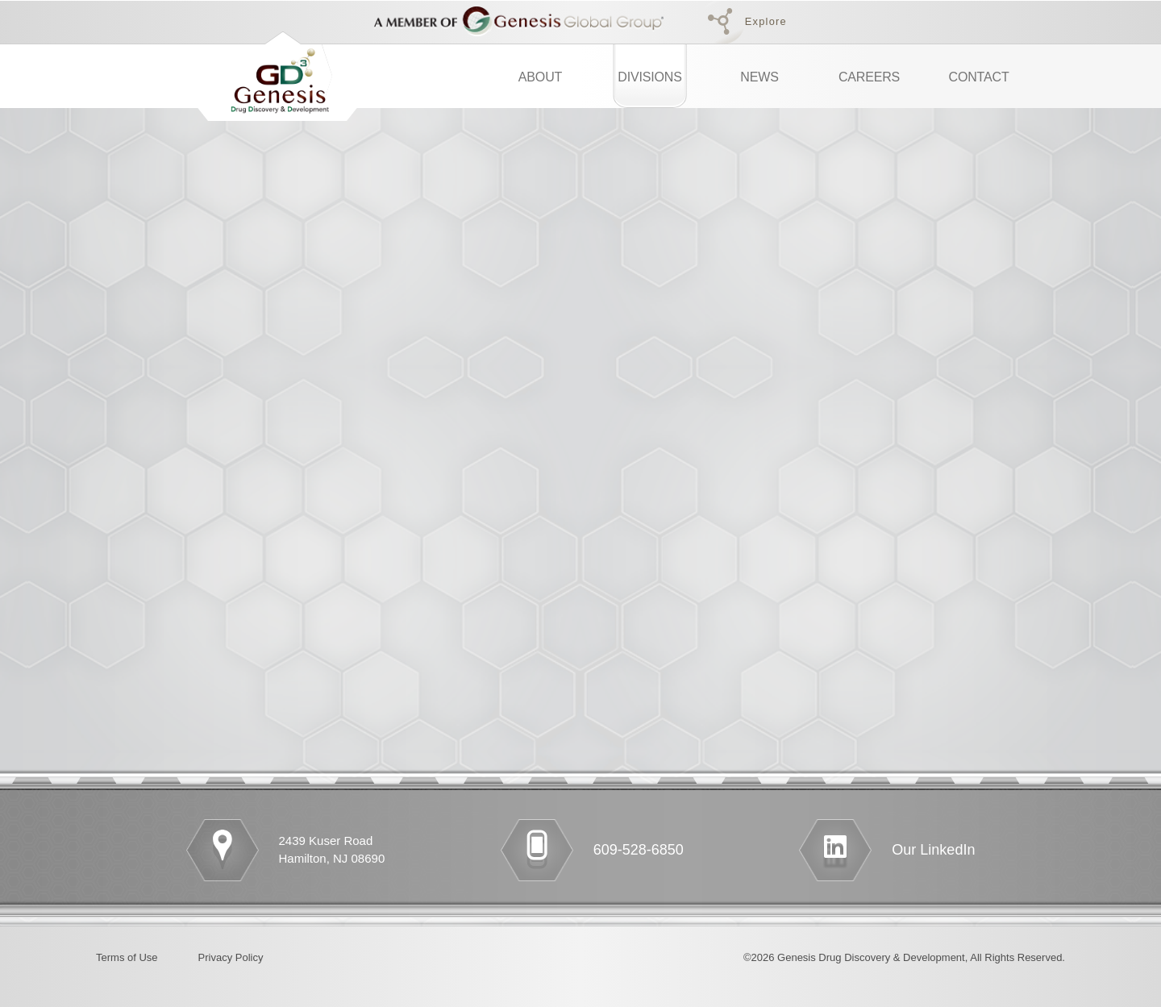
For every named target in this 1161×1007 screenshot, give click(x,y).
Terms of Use (127, 957)
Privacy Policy (231, 957)
